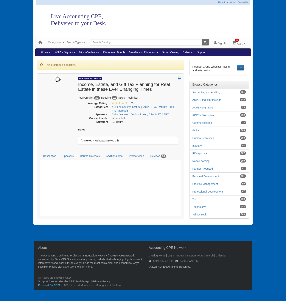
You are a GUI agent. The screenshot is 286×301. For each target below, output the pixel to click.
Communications (202, 122)
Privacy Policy (101, 281)
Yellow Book (199, 214)
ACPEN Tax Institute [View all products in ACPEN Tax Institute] (155, 106)
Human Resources (203, 138)
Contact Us (243, 2)
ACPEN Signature (64, 52)
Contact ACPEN (189, 261)
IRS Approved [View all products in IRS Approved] (120, 110)
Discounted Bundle (114, 52)
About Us (230, 2)
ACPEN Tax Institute (204, 115)
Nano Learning (201, 161)
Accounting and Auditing (206, 92)
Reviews (158, 156)
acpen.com (69, 266)
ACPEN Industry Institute (206, 99)
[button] (179, 78)
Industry (197, 145)
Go (240, 67)
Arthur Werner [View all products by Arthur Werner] (120, 114)
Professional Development (207, 191)
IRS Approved (200, 153)
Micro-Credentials (89, 52)
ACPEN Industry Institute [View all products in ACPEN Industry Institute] (126, 106)
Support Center (47, 281)
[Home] (40, 42)
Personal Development (205, 176)
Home (221, 2)
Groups (180, 255)
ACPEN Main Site (163, 261)
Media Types (76, 42)
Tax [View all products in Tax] (172, 106)
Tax (194, 199)
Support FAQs (195, 255)
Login (170, 255)
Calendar (188, 52)
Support (201, 52)
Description (49, 156)
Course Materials (90, 156)
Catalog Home (157, 255)
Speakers (68, 156)
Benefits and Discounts (143, 52)
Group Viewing (170, 52)
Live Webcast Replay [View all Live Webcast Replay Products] (90, 79)
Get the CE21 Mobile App (74, 281)
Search (209, 255)
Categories (56, 42)
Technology (199, 206)
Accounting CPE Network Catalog (193, 19)
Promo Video (136, 156)
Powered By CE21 (49, 285)
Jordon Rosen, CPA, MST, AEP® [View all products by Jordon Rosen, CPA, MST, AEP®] (150, 114)
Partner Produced (202, 168)
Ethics (196, 130)
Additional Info (114, 156)
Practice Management (205, 183)
